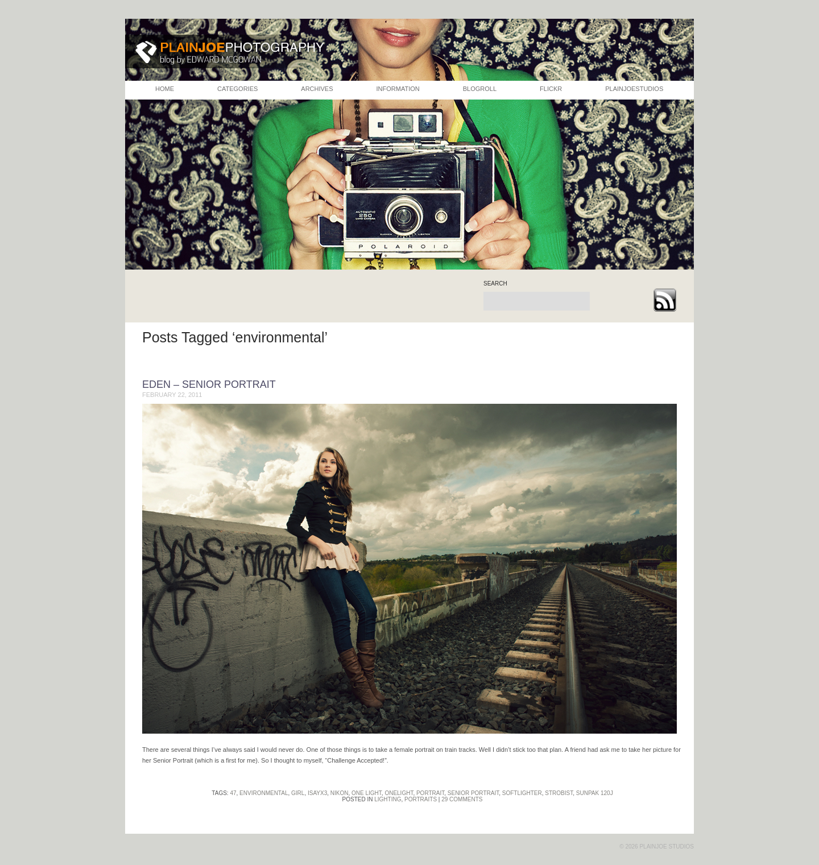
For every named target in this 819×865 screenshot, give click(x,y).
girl (297, 793)
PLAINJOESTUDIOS (634, 88)
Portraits (420, 799)
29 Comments (461, 799)
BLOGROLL (480, 88)
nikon (339, 793)
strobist (559, 793)
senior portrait (473, 793)
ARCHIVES (317, 88)
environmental (263, 793)
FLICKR (551, 88)
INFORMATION (398, 88)
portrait (430, 793)
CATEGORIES (237, 88)
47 (233, 793)
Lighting (387, 799)
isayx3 (317, 793)
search (495, 284)
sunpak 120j (594, 793)
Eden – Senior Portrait (209, 384)
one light (366, 793)
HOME (164, 88)
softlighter (522, 793)
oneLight (398, 793)
